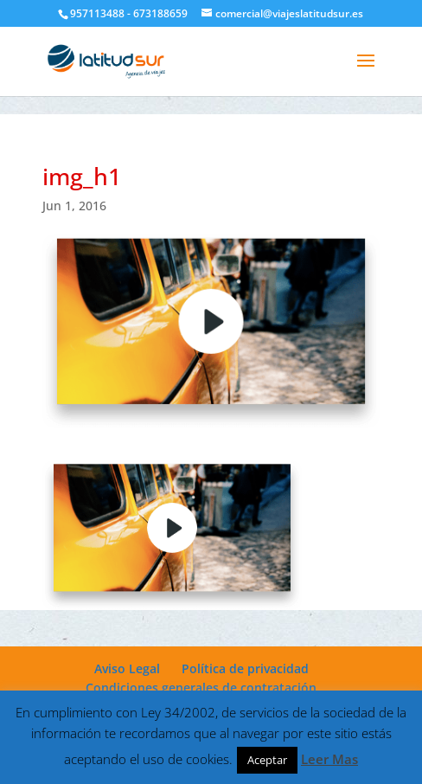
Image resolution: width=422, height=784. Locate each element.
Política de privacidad (245, 668)
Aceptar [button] (267, 760)
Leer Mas (329, 759)
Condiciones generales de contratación (201, 687)
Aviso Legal (127, 668)
